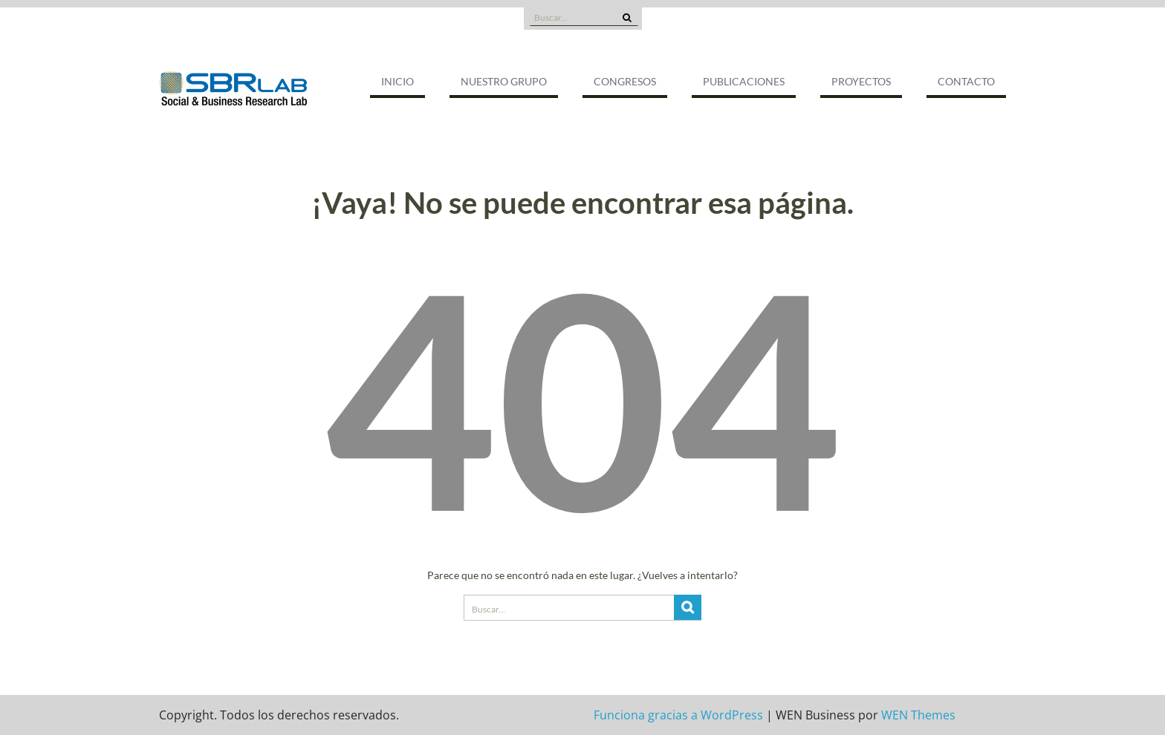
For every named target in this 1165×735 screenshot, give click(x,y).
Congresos (625, 81)
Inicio (397, 81)
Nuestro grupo (504, 81)
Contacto (966, 81)
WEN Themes (918, 715)
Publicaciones (744, 81)
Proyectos (861, 81)
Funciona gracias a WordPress (678, 715)
